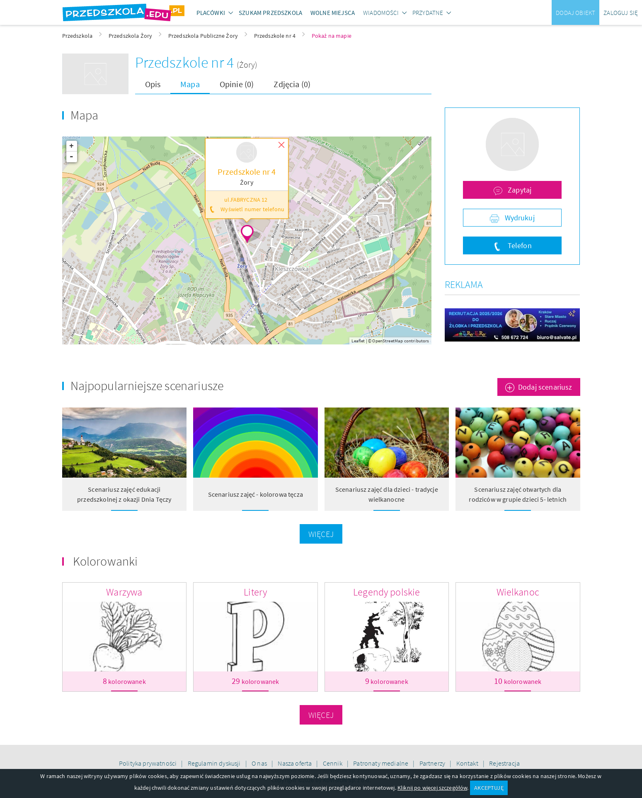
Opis (153, 84)
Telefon (518, 245)
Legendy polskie (386, 592)
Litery (255, 592)
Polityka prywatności (148, 763)
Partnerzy (433, 763)
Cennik (333, 763)
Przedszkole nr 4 (186, 62)
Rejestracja (504, 763)
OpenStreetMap (387, 341)
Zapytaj (518, 190)
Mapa (190, 84)
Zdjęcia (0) (292, 84)
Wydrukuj (518, 217)
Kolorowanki (105, 561)
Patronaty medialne (381, 763)
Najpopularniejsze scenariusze (147, 385)
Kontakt (468, 763)
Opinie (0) (237, 84)
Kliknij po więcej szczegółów (432, 787)
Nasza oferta (295, 763)
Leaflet (358, 341)
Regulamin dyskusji (215, 763)
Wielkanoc (518, 592)
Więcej (321, 534)
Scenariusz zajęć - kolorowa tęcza (255, 494)
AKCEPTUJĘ (488, 787)
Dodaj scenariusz (545, 387)
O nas (260, 763)
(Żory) (247, 64)
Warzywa (124, 592)
